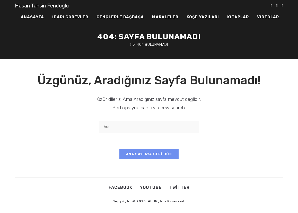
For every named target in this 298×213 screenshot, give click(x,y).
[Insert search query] (149, 127)
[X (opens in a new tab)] (271, 6)
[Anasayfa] (131, 44)
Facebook (120, 187)
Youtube (151, 187)
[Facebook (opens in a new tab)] (276, 6)
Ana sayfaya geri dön (149, 154)
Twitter (179, 187)
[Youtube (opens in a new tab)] (282, 6)
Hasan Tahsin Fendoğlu (42, 6)
